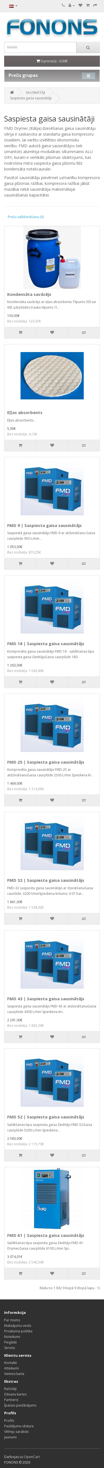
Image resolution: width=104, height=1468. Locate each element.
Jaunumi (10, 1437)
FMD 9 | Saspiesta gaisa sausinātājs (44, 525)
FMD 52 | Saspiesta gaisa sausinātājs (45, 1117)
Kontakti (10, 1362)
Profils (9, 1420)
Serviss (9, 1347)
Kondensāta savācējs (29, 294)
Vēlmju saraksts (16, 1431)
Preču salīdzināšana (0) (26, 216)
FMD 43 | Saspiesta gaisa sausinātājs (45, 998)
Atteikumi (11, 1368)
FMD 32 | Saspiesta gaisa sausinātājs (45, 880)
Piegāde (10, 1342)
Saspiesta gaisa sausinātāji (31, 98)
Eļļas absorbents (24, 412)
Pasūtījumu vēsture (19, 1426)
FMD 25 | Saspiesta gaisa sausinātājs (45, 762)
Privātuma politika (18, 1331)
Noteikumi (12, 1336)
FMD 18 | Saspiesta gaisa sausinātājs (45, 643)
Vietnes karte (14, 1373)
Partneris (11, 1399)
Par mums (12, 1320)
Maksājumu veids (17, 1325)
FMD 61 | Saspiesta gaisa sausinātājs (45, 1235)
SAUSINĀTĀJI (35, 92)
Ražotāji (10, 1388)
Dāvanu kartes (15, 1394)
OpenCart (32, 1456)
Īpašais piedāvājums (20, 1405)
